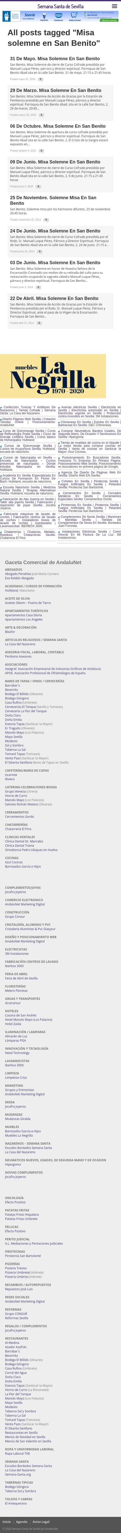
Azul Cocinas (14, 862)
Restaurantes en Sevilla (21, 1432)
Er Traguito (12, 728)
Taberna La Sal (15, 749)
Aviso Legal (41, 1522)
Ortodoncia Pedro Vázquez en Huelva (31, 850)
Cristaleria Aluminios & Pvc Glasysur (30, 929)
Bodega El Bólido (17, 694)
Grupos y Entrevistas (19, 1090)
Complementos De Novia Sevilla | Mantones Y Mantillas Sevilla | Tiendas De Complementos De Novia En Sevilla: (89, 520)
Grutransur (13, 1003)
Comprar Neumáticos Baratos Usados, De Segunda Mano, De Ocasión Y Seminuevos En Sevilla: (89, 434)
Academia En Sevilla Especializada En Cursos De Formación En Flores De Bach (27, 478)
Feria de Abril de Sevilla (21, 978)
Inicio (7, 1522)
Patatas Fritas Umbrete (21, 1219)
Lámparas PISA (15, 1040)
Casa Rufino (13, 702)
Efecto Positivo (15, 1202)
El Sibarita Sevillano (18, 762)
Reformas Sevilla (16, 1318)
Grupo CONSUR (16, 1314)
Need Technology (17, 1053)
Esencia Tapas (15, 724)
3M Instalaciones (17, 953)
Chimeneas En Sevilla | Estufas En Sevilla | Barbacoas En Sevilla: (89, 423)
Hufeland (11, 590)
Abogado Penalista (18, 574)
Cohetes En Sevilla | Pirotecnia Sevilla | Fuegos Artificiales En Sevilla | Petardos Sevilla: (89, 484)
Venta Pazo (13, 758)
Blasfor (10, 632)
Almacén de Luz (16, 1036)
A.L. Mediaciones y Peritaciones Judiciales (34, 1243)
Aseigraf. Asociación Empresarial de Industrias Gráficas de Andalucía (53, 669)
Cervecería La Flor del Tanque (26, 711)
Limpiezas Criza (16, 1077)
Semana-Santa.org (18, 1474)
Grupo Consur (15, 916)
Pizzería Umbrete (17, 1272)
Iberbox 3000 (14, 966)
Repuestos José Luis (19, 1289)
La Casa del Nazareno (20, 644)
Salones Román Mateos (21, 804)
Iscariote (11, 775)
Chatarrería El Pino (18, 829)
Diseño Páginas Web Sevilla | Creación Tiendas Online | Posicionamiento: (27, 420)
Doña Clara (13, 715)
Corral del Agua (16, 1373)
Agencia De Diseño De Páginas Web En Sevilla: (89, 474)
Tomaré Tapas (15, 754)
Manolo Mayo (14, 732)
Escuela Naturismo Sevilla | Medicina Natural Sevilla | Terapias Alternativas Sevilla (27, 490)
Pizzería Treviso (16, 1268)
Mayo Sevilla (13, 737)
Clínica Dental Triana (19, 845)
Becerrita (11, 690)
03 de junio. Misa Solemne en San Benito (55, 262)
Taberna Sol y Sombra (20, 1411)
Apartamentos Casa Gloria (23, 615)
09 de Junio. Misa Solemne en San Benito (55, 161)
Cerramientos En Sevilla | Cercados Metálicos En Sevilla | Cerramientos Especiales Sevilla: (89, 496)
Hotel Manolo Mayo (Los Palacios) (28, 1019)
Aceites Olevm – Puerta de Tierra (28, 603)
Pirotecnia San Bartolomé (23, 1256)
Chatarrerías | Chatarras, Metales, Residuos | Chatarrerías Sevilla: (27, 533)
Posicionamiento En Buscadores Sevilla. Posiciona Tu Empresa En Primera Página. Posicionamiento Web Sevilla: (89, 460)
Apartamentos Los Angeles (24, 619)
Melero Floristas (16, 991)
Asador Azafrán (15, 1347)
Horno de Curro (16, 796)
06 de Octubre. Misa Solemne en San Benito (58, 126)
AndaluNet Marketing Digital (25, 904)
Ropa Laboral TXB (17, 1453)
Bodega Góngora (17, 698)
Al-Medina (12, 1343)
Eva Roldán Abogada (19, 578)
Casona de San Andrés (21, 1015)
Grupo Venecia (15, 791)
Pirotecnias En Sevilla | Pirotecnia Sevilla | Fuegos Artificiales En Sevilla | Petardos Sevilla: (89, 508)
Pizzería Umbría (16, 1277)
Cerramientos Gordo (19, 816)
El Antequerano (16, 1503)
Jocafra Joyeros (15, 892)
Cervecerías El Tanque (20, 707)
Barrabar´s (12, 685)
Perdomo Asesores (18, 656)
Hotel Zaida (13, 1024)
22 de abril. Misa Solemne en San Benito (54, 298)
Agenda (21, 1522)
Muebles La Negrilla (19, 1135)
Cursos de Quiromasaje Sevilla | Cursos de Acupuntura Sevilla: (27, 447)
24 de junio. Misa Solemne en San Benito (55, 230)
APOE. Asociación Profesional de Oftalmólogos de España (45, 673)
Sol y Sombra (14, 745)
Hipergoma (13, 1164)
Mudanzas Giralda (18, 1119)
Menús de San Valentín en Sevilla (28, 1441)
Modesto (11, 741)
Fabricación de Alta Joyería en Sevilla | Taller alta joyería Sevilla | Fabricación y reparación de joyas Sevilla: (27, 502)
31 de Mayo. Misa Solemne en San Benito (55, 58)
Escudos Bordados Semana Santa (28, 1148)
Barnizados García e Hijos (23, 866)
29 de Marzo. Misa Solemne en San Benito (55, 90)
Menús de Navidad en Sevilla (25, 1437)
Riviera (10, 779)
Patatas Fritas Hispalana (22, 1214)
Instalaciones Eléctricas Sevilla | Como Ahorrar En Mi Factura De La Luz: (89, 533)
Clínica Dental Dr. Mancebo (24, 841)
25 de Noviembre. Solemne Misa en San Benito (53, 200)
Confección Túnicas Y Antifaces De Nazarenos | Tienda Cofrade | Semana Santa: (27, 410)
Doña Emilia (13, 720)
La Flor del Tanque (18, 1394)
